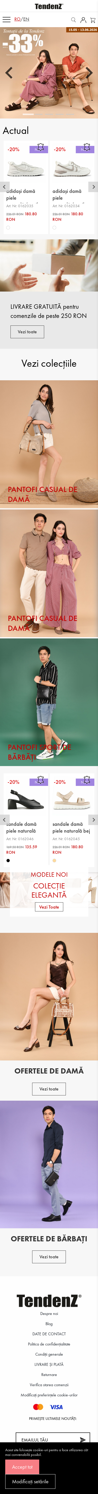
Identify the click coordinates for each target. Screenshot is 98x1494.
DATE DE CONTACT (49, 1334)
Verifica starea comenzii (49, 1385)
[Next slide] (88, 73)
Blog (49, 1323)
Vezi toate (27, 332)
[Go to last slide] (9, 73)
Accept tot (22, 1466)
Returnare (49, 1374)
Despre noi (49, 1313)
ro (17, 19)
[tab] (28, 114)
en (26, 19)
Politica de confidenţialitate (49, 1344)
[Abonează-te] (82, 1439)
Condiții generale (49, 1354)
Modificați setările (30, 1481)
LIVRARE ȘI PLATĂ (49, 1364)
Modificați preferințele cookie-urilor (49, 1395)
